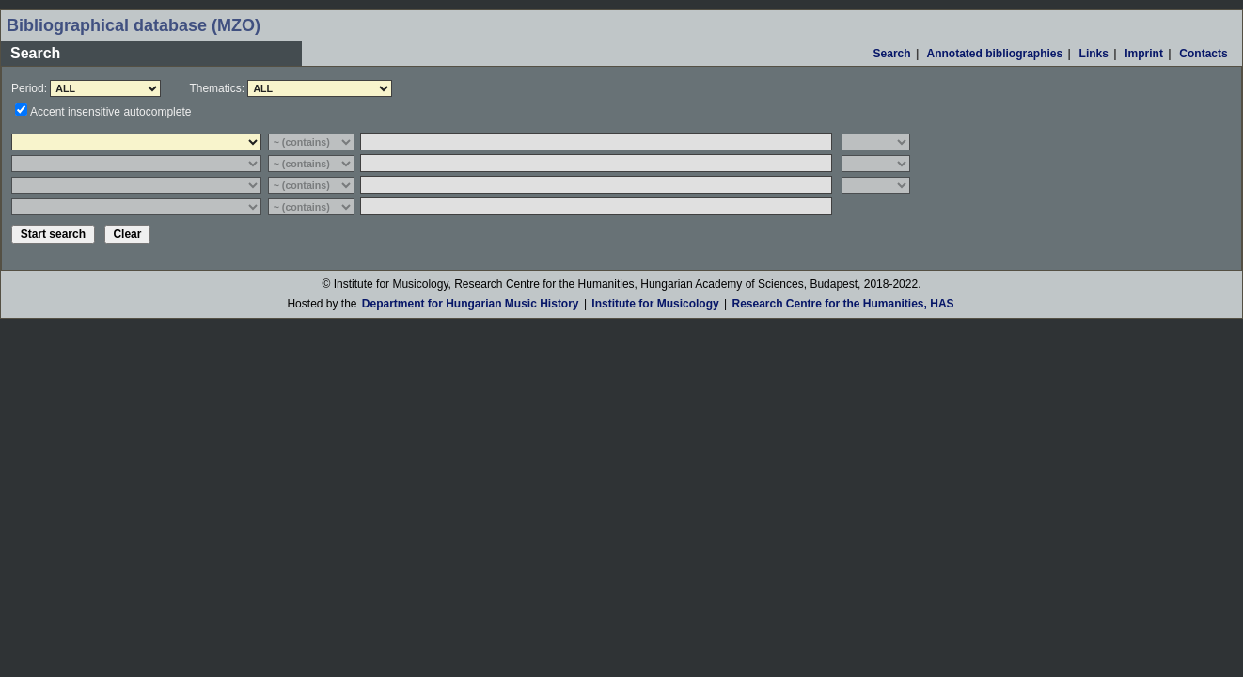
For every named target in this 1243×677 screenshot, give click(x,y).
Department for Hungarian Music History (470, 303)
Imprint (1144, 53)
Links (1093, 53)
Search (892, 53)
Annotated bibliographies (995, 53)
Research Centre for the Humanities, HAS (842, 303)
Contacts (1203, 53)
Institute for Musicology (654, 303)
